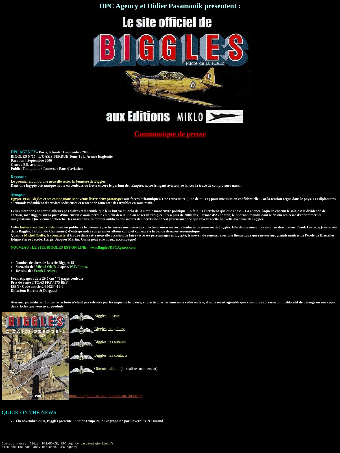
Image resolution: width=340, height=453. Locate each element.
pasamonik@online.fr (97, 444)
